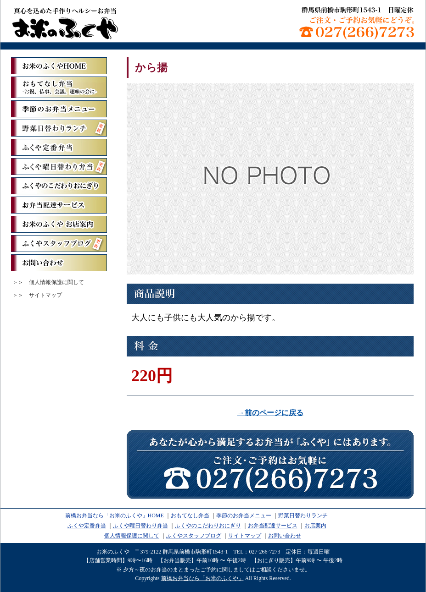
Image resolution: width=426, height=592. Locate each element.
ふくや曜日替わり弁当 (59, 166)
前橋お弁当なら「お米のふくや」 (65, 23)
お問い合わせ (59, 262)
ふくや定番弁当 (59, 147)
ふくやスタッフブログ (59, 243)
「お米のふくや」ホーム (59, 65)
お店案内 (315, 525)
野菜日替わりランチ (59, 128)
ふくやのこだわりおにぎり (59, 185)
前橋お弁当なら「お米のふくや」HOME (114, 515)
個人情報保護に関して (56, 282)
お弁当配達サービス (59, 205)
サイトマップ (45, 295)
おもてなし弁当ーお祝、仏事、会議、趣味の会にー (59, 87)
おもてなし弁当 (190, 515)
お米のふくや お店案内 (59, 224)
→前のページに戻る (270, 413)
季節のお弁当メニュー (59, 108)
